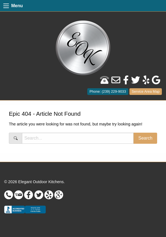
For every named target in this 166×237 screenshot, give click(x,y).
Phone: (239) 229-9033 (108, 91)
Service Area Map (146, 91)
